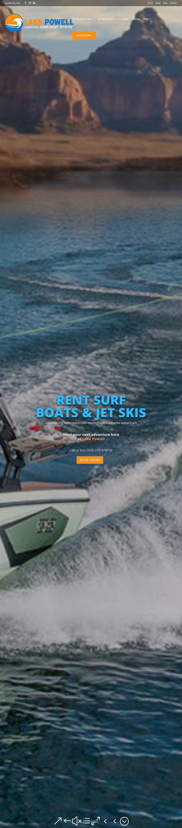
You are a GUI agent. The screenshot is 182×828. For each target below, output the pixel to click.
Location (124, 19)
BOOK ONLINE (90, 460)
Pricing (136, 19)
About (158, 3)
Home (150, 3)
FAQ (145, 19)
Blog (165, 3)
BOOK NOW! (84, 35)
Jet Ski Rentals (105, 19)
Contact (173, 3)
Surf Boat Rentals (81, 19)
